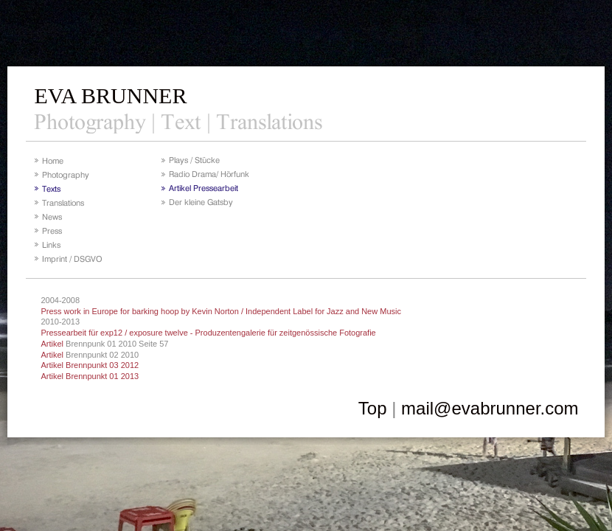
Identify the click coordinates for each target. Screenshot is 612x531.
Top (372, 408)
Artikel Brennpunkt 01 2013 (90, 376)
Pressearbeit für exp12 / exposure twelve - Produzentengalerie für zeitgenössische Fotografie (208, 332)
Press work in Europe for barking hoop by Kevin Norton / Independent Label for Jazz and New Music (221, 311)
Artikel (52, 343)
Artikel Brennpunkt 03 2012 (90, 365)
